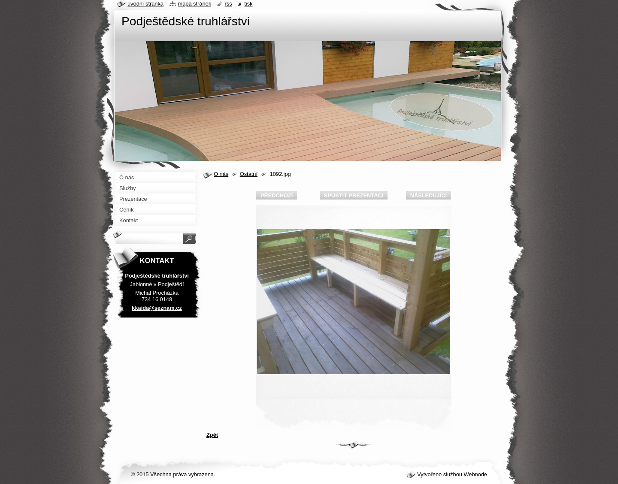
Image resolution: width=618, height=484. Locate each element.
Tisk (248, 3)
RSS (228, 3)
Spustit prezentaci (353, 195)
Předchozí (277, 195)
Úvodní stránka (145, 3)
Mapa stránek (195, 3)
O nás (221, 174)
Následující (428, 195)
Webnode (475, 474)
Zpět (212, 435)
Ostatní (249, 174)
